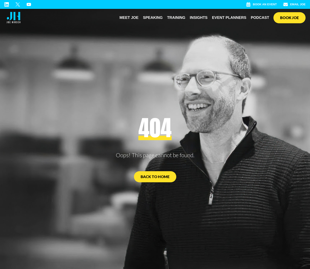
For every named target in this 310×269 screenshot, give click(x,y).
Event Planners (229, 18)
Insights (199, 18)
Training (176, 18)
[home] (13, 17)
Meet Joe (129, 18)
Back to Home (155, 176)
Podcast (260, 18)
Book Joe (289, 17)
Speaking (153, 18)
